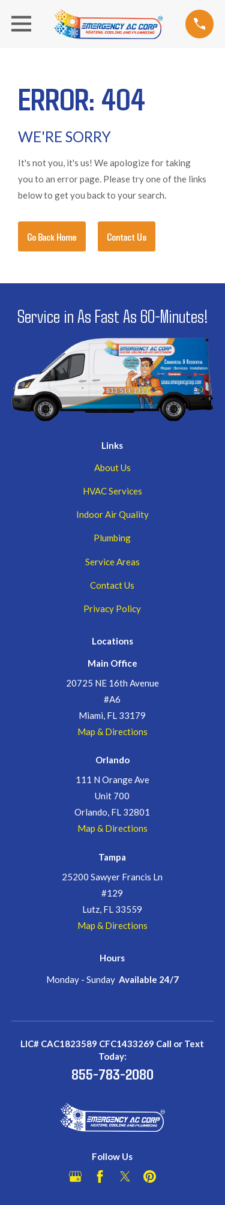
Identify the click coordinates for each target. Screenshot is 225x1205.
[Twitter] (125, 1176)
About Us (112, 467)
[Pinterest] (149, 1176)
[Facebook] (100, 1176)
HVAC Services (112, 490)
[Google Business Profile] (75, 1176)
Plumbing (112, 537)
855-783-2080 (112, 1074)
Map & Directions (112, 731)
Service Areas (112, 561)
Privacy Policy (112, 608)
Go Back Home (52, 236)
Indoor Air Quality (112, 514)
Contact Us (126, 236)
